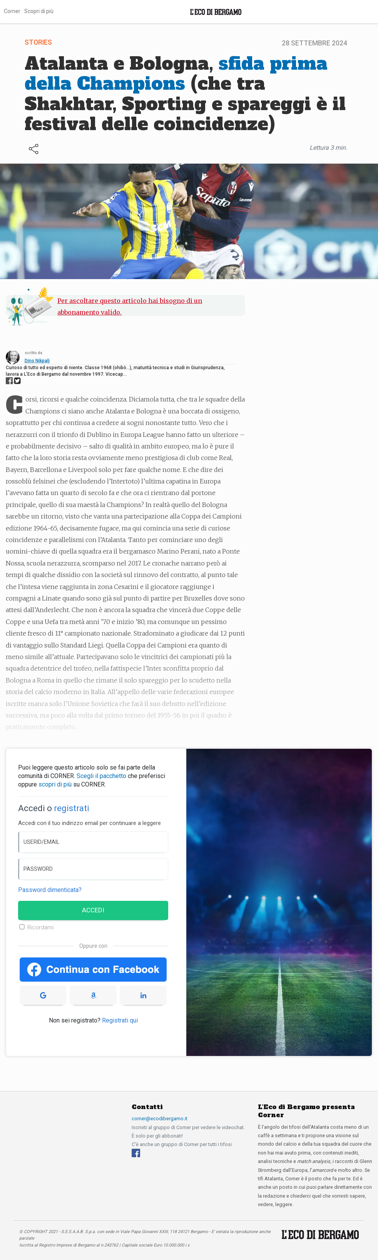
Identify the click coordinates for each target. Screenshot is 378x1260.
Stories (38, 42)
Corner (12, 11)
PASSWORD (38, 869)
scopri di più (55, 784)
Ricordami (40, 927)
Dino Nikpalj (37, 360)
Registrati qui (120, 1020)
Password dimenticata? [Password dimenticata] (50, 890)
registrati (71, 808)
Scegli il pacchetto (101, 776)
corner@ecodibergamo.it (159, 1118)
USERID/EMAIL (41, 842)
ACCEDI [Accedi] (93, 910)
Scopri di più (39, 11)
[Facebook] (136, 1152)
